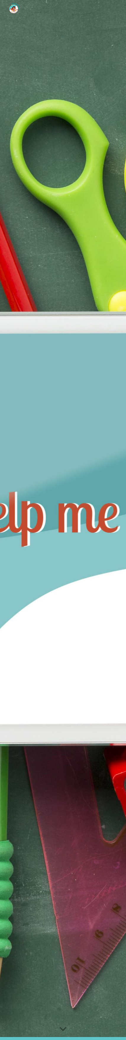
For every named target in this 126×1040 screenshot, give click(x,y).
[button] (63, 1029)
